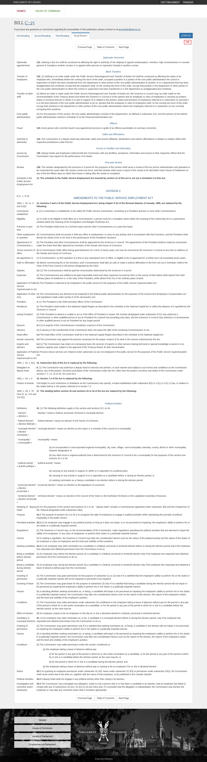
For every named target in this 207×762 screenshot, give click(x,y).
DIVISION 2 (113, 191)
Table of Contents (105, 47)
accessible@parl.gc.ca (129, 29)
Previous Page (85, 47)
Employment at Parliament (42, 744)
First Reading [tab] (23, 36)
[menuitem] (170, 2)
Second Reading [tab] (42, 36)
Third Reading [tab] (62, 36)
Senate (21, 11)
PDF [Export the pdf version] (187, 42)
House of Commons (47, 11)
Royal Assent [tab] (80, 35)
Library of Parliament (42, 736)
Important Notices (104, 759)
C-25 (30, 23)
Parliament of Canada (27, 2)
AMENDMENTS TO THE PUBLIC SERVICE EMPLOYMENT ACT (113, 198)
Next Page (124, 47)
